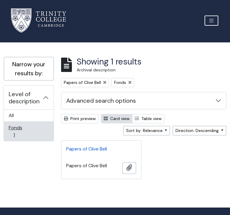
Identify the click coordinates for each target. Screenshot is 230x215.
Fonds (18, 131)
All (11, 115)
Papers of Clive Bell (86, 149)
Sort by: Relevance (145, 130)
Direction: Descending (197, 130)
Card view (117, 118)
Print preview (80, 118)
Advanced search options (101, 101)
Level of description (24, 97)
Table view (148, 118)
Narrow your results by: (28, 68)
